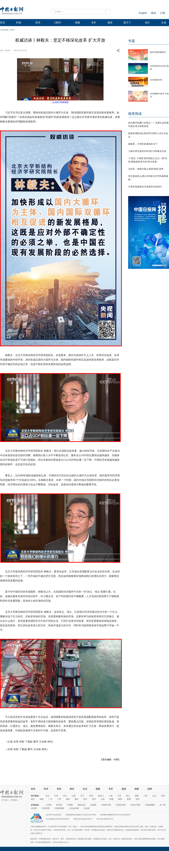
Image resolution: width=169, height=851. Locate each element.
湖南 (42, 799)
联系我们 (14, 800)
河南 (163, 796)
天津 (56, 796)
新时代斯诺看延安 (158, 52)
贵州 (94, 799)
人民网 (48, 805)
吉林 (91, 796)
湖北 (33, 799)
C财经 (57, 22)
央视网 (93, 805)
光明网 (34, 808)
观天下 (127, 22)
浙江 (128, 796)
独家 (136, 789)
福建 (137, 796)
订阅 (162, 13)
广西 (59, 799)
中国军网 (45, 808)
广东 (50, 799)
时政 (18, 22)
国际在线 (81, 805)
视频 (77, 22)
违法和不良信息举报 (53, 815)
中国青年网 (106, 805)
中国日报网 (4, 30)
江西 (145, 796)
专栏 (93, 22)
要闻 (12, 30)
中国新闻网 (59, 808)
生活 (85, 789)
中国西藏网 (150, 805)
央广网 (162, 805)
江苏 (119, 796)
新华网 (59, 805)
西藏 (111, 799)
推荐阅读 (135, 114)
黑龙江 (101, 796)
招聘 (149, 789)
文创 (163, 22)
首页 (2, 22)
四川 (85, 799)
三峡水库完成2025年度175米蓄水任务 (147, 151)
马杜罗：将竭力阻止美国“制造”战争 (146, 169)
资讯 (37, 22)
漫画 (109, 22)
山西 (74, 796)
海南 (68, 799)
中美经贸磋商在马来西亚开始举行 (145, 186)
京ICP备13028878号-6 (104, 819)
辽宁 (82, 796)
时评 (46, 789)
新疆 (129, 799)
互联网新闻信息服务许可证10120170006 (80, 815)
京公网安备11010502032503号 (57, 819)
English (143, 13)
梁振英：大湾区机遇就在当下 (142, 144)
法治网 (86, 808)
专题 (131, 41)
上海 (111, 796)
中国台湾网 (135, 805)
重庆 (76, 799)
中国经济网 (120, 805)
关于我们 (4, 800)
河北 (65, 796)
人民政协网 (74, 808)
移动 (153, 13)
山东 (154, 796)
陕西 (120, 799)
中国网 (70, 805)
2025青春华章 (156, 80)
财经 (72, 789)
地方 (147, 22)
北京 (47, 796)
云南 (103, 799)
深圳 (138, 799)
